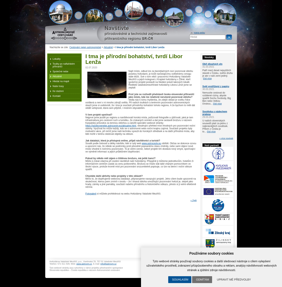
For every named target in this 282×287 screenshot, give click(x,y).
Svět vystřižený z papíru (215, 86)
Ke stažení (58, 91)
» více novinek (226, 138)
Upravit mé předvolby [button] (234, 279)
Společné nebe (60, 71)
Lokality (57, 59)
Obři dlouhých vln (212, 64)
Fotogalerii (90, 193)
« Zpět (194, 200)
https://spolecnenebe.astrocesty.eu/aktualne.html (110, 125)
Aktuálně (108, 47)
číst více (207, 78)
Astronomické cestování (64, 33)
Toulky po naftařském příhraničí (64, 65)
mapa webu (199, 32)
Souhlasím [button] (180, 279)
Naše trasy (58, 86)
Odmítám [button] (202, 279)
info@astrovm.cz (108, 264)
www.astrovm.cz (84, 264)
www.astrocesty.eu (151, 143)
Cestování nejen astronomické (85, 47)
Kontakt (57, 96)
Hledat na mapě (61, 81)
